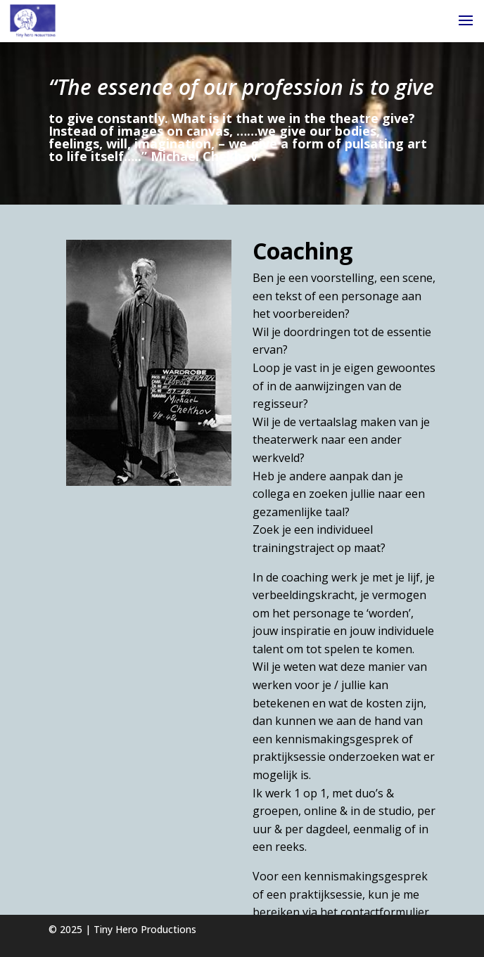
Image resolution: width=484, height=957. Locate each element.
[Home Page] (33, 20)
